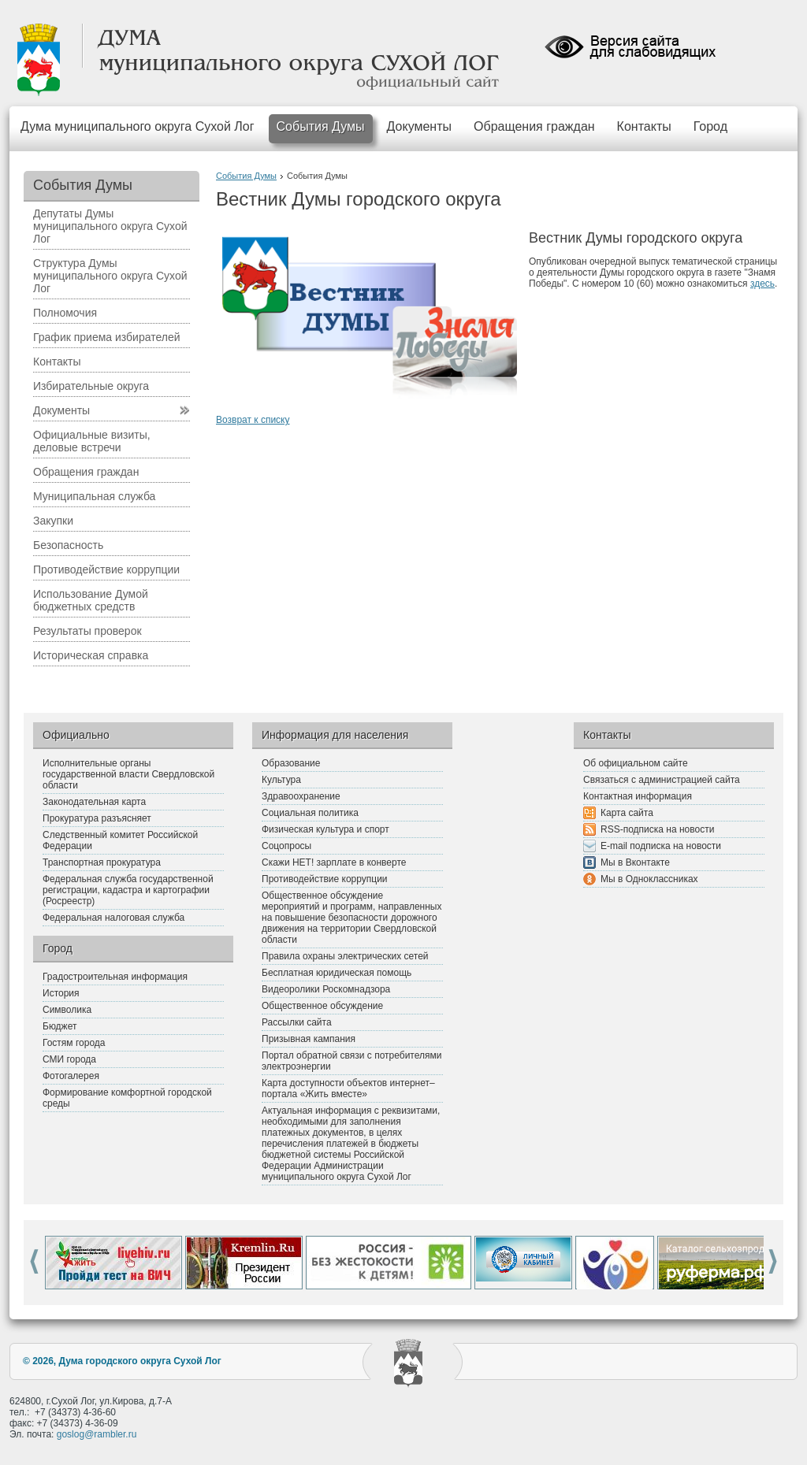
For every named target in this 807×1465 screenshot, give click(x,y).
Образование (291, 763)
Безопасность (68, 545)
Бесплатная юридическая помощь (336, 972)
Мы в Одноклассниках (649, 879)
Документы (419, 126)
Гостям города (74, 1042)
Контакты (644, 126)
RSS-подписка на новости (657, 829)
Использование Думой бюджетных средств (90, 600)
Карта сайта (627, 812)
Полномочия (65, 312)
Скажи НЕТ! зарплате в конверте (334, 862)
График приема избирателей (106, 337)
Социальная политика (310, 812)
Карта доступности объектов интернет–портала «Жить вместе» (348, 1088)
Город (710, 126)
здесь (762, 283)
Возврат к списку (253, 419)
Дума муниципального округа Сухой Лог (137, 126)
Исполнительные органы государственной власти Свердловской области (128, 774)
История (61, 993)
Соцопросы (286, 845)
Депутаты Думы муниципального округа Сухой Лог (110, 226)
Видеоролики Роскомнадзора (326, 989)
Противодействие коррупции (106, 569)
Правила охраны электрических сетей (345, 956)
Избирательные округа (91, 386)
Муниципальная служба (94, 496)
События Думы (321, 126)
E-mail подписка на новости (661, 845)
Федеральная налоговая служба (113, 917)
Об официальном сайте (635, 763)
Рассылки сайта (297, 1022)
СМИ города (69, 1059)
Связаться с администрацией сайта (661, 779)
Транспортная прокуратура (102, 862)
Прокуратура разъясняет (97, 818)
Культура (281, 779)
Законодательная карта (94, 801)
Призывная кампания (308, 1038)
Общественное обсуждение (322, 1005)
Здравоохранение (301, 796)
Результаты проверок (87, 631)
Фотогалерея (71, 1075)
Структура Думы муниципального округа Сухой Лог (110, 276)
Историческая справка (90, 655)
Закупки (53, 520)
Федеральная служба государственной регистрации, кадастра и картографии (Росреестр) (128, 890)
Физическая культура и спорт (325, 829)
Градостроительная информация (115, 976)
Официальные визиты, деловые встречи (92, 441)
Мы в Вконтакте (635, 862)
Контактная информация (637, 796)
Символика (67, 1009)
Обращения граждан (534, 126)
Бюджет (59, 1026)
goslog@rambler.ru (97, 1434)
